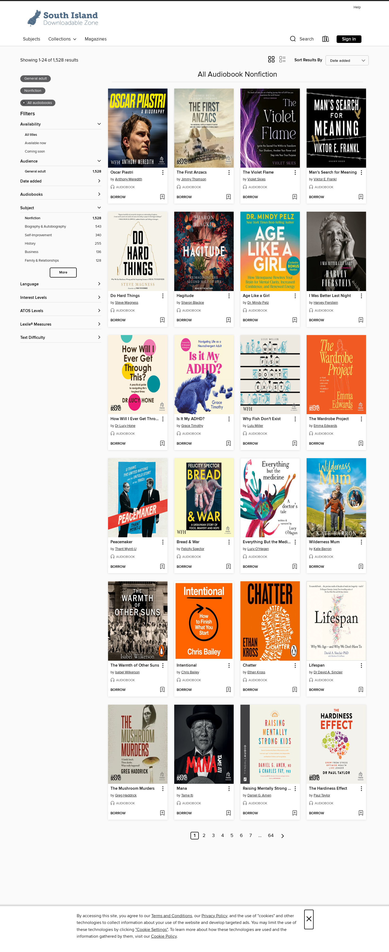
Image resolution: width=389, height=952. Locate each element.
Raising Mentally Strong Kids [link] (267, 788)
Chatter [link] (249, 665)
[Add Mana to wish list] (228, 813)
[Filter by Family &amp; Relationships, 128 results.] (63, 261)
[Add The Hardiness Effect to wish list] (360, 813)
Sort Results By (308, 60)
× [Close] (309, 919)
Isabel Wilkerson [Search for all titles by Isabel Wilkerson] (127, 672)
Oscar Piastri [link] (121, 172)
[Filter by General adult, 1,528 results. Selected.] (63, 171)
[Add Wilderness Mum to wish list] (360, 566)
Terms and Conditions (171, 916)
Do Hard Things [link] (125, 295)
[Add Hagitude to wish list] (228, 320)
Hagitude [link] (185, 295)
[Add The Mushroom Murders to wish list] (162, 813)
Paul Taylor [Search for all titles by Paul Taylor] (322, 795)
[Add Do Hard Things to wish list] (162, 320)
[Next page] (282, 835)
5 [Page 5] (231, 836)
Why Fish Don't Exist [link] (262, 419)
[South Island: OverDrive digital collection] (63, 19)
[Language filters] (60, 284)
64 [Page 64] (271, 836)
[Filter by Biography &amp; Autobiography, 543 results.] (63, 226)
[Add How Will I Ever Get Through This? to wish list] (162, 443)
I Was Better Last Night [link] (330, 295)
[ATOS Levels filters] (60, 311)
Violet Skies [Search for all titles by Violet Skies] (256, 179)
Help (357, 7)
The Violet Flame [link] (258, 172)
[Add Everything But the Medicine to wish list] (294, 566)
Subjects (31, 39)
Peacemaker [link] (121, 542)
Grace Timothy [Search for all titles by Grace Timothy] (192, 426)
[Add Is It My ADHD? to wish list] (228, 443)
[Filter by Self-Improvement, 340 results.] (63, 235)
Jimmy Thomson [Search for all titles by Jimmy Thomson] (193, 179)
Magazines (96, 39)
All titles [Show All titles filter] (31, 135)
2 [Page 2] (204, 836)
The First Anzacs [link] (192, 172)
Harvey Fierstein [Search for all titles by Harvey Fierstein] (326, 303)
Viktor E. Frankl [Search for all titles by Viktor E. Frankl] (325, 179)
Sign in (349, 39)
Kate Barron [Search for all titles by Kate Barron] (322, 549)
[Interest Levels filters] (60, 298)
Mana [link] (182, 788)
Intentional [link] (187, 665)
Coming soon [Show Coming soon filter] (35, 151)
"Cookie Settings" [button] (151, 929)
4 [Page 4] (222, 836)
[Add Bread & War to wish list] (228, 566)
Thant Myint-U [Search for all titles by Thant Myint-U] (125, 549)
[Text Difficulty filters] (60, 338)
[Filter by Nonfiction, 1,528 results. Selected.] (63, 218)
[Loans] (326, 40)
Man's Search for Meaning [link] (333, 172)
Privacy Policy (214, 916)
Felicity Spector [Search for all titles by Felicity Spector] (192, 549)
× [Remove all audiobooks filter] (24, 103)
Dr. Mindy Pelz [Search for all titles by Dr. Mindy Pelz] (258, 303)
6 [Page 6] (241, 836)
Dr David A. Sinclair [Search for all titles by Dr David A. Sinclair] (328, 672)
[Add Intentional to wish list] (228, 690)
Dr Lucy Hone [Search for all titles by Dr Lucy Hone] (125, 426)
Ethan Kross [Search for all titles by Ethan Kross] (256, 672)
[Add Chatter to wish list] (294, 690)
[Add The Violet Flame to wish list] (294, 197)
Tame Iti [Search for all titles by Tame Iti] (187, 795)
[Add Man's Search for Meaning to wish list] (360, 197)
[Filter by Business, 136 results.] (63, 252)
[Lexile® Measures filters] (60, 325)
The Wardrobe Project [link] (329, 419)
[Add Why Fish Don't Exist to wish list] (294, 443)
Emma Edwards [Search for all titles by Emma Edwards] (325, 426)
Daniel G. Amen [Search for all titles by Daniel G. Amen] (259, 795)
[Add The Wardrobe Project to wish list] (360, 443)
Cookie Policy (164, 936)
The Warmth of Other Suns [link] (134, 665)
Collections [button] (62, 39)
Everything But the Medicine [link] (267, 542)
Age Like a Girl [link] (256, 295)
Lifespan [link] (317, 665)
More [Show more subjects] (63, 272)
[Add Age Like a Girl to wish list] (294, 320)
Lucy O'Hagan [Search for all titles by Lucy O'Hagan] (258, 549)
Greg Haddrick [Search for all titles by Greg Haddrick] (126, 795)
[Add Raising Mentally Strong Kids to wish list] (294, 813)
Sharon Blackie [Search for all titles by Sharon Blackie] (192, 303)
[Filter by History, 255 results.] (63, 244)
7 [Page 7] (250, 836)
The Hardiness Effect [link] (328, 788)
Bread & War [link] (188, 542)
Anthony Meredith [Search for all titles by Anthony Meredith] (128, 179)
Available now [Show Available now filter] (35, 143)
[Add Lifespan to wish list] (360, 690)
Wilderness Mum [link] (324, 542)
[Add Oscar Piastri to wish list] (162, 197)
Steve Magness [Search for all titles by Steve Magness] (126, 303)
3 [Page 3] (213, 836)
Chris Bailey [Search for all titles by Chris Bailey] (190, 672)
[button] (301, 40)
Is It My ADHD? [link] (190, 419)
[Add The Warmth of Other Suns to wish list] (162, 690)
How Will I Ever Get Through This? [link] (135, 419)
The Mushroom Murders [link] (132, 788)
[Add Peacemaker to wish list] (162, 566)
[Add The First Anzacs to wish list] (228, 197)
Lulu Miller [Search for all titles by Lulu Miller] (255, 426)
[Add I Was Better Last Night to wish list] (360, 320)
